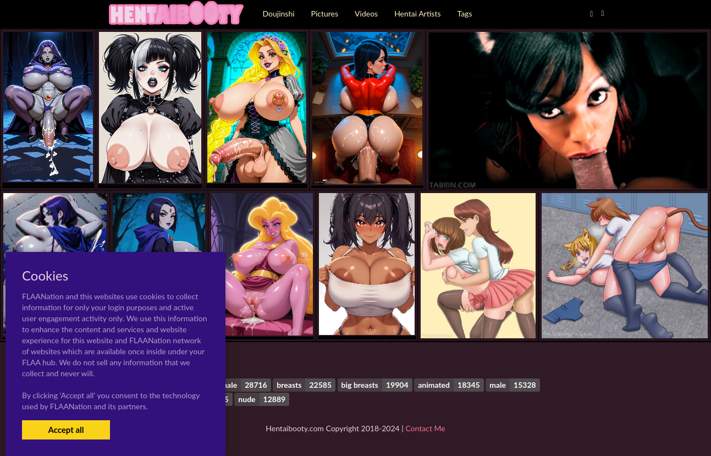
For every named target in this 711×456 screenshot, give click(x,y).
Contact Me (425, 428)
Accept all (66, 430)
